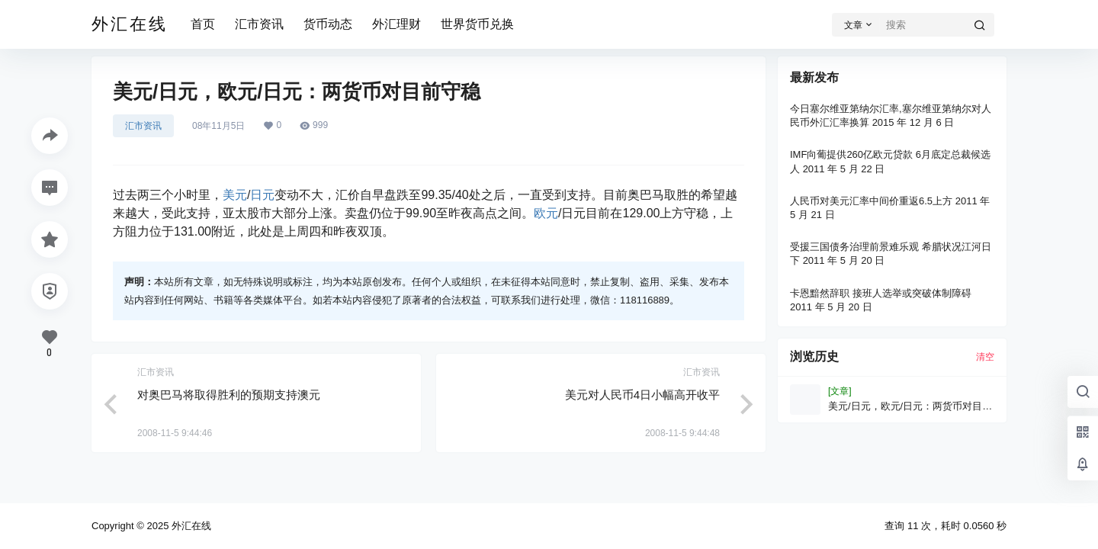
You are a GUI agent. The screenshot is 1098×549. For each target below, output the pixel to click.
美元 (235, 194)
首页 (203, 24)
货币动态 (327, 24)
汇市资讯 (259, 24)
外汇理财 (396, 24)
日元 (262, 194)
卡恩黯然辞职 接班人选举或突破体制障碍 (880, 293)
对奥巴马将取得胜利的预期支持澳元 (228, 394)
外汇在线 (190, 525)
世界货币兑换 (477, 24)
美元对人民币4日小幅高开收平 (642, 394)
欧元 (546, 213)
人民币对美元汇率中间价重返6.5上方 (871, 201)
